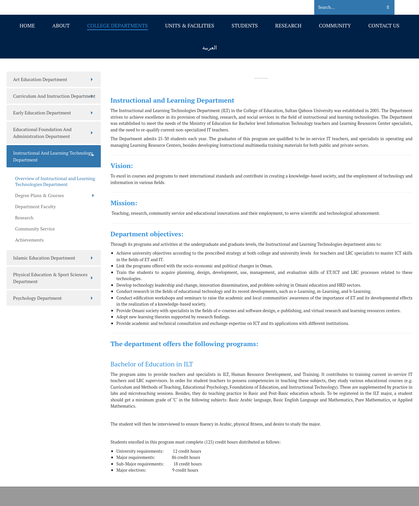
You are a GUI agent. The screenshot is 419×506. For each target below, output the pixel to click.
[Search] (344, 7)
